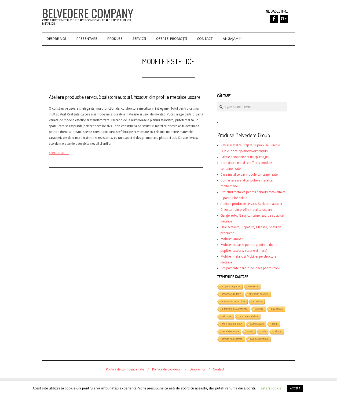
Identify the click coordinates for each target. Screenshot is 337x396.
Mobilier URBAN (232, 239)
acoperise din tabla (231, 294)
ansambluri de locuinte (233, 301)
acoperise (253, 286)
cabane (277, 331)
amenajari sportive (258, 294)
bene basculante (230, 331)
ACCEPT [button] (295, 388)
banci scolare (257, 324)
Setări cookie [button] (270, 388)
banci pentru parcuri (232, 324)
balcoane (226, 316)
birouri (249, 331)
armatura (257, 301)
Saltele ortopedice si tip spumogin (244, 157)
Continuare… (59, 153)
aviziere (259, 309)
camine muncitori (259, 339)
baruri (274, 324)
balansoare (277, 309)
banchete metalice (248, 316)
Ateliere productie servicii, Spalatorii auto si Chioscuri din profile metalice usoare (125, 96)
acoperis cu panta (231, 286)
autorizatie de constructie (235, 309)
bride (263, 331)
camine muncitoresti (232, 339)
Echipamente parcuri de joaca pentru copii (250, 268)
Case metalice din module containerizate (249, 174)
